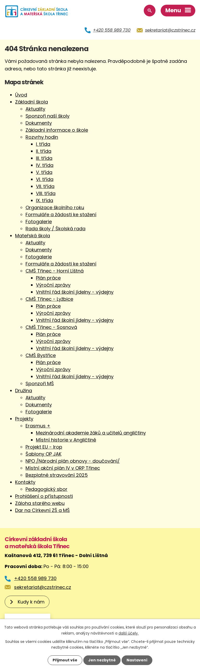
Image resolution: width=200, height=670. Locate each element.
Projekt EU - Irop (44, 447)
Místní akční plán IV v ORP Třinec (63, 468)
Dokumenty (39, 123)
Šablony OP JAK (43, 454)
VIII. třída (45, 193)
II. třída (43, 151)
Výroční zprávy (53, 285)
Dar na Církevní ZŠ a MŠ (42, 510)
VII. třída (45, 186)
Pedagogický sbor (46, 489)
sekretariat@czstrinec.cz (170, 30)
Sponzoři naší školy (48, 116)
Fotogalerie (39, 221)
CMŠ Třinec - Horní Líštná (55, 271)
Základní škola (31, 102)
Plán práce (48, 278)
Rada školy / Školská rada (55, 228)
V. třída (44, 172)
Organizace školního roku (55, 207)
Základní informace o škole (57, 130)
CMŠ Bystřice (41, 355)
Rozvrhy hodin (42, 137)
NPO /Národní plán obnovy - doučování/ (73, 461)
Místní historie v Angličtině (66, 440)
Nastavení (137, 660)
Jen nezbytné (102, 660)
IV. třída (44, 165)
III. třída (44, 158)
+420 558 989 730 (111, 30)
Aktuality (35, 109)
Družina (23, 390)
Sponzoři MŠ (40, 383)
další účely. (128, 633)
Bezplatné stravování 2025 (57, 475)
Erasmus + (38, 425)
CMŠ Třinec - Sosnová (51, 327)
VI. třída (44, 179)
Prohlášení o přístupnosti (44, 496)
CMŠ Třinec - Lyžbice (49, 299)
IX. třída (44, 200)
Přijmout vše (65, 660)
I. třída (43, 144)
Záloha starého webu (40, 503)
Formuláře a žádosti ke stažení (61, 214)
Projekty (24, 418)
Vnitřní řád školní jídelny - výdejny (75, 292)
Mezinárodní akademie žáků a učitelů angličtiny (91, 433)
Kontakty (25, 482)
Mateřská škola (32, 235)
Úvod (21, 95)
